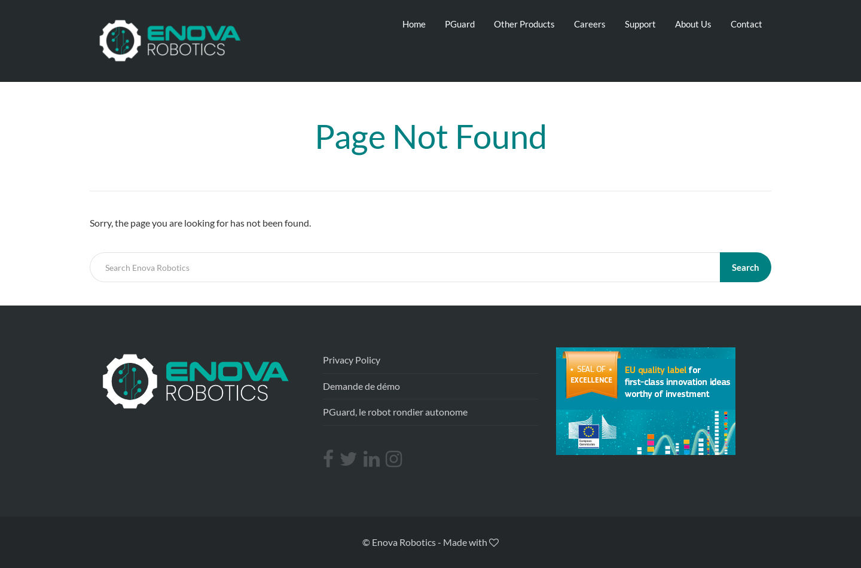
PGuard (460, 24)
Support (640, 24)
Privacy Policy (351, 359)
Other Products (524, 24)
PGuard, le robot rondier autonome (395, 411)
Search (745, 267)
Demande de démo (361, 386)
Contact (746, 24)
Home (414, 24)
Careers (590, 24)
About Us (693, 24)
